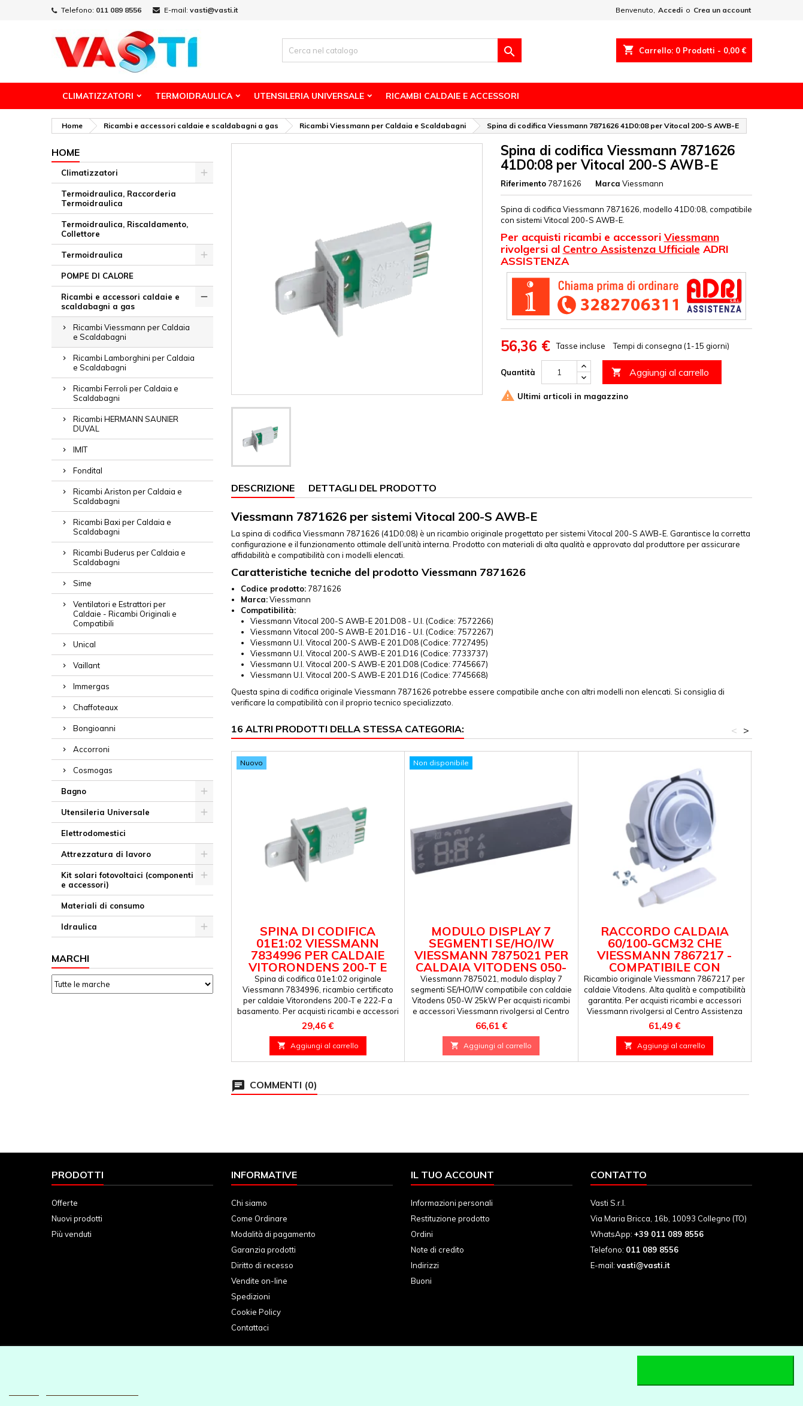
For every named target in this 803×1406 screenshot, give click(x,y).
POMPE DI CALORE (97, 275)
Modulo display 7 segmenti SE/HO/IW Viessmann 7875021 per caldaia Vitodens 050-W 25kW (491, 955)
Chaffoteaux (95, 707)
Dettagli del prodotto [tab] (372, 488)
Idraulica (79, 926)
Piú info (24, 1390)
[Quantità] (559, 372)
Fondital (87, 470)
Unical (84, 644)
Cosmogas (93, 770)
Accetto (715, 1371)
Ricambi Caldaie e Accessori (452, 95)
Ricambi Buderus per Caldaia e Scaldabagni (129, 557)
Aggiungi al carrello (660, 372)
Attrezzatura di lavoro (106, 854)
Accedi (670, 9)
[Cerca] (402, 50)
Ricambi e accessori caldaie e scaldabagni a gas (120, 301)
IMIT (80, 449)
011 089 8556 (118, 9)
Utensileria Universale (309, 95)
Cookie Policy (256, 1312)
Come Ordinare (259, 1218)
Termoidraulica (193, 95)
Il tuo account (452, 1175)
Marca (607, 183)
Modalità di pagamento (273, 1234)
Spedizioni (250, 1296)
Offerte (64, 1203)
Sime (82, 583)
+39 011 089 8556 (669, 1234)
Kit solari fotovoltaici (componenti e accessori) (127, 879)
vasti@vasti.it (214, 9)
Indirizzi (425, 1265)
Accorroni (91, 749)
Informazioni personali (452, 1203)
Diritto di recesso (262, 1265)
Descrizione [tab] (263, 488)
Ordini (422, 1234)
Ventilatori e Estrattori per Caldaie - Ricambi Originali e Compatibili (125, 613)
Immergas (91, 686)
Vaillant (86, 665)
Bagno (73, 791)
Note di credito (437, 1249)
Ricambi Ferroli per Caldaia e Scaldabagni (125, 393)
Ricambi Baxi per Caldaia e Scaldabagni (122, 526)
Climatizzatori (98, 95)
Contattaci (250, 1327)
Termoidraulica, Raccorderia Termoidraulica (118, 198)
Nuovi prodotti (76, 1218)
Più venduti (71, 1234)
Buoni (421, 1281)
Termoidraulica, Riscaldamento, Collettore (124, 229)
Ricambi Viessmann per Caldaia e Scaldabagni (131, 332)
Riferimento (523, 183)
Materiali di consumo (102, 905)
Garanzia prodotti (263, 1249)
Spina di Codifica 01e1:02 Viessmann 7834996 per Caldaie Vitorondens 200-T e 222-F (318, 955)
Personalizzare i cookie (92, 1390)
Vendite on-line (259, 1281)
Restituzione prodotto (450, 1218)
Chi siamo (249, 1203)
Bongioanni (94, 728)
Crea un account (722, 9)
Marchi (70, 958)
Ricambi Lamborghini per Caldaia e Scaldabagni (134, 362)
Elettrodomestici (93, 833)
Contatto (618, 1175)
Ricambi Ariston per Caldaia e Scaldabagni (127, 496)
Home (65, 152)
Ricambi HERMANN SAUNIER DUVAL (125, 423)
